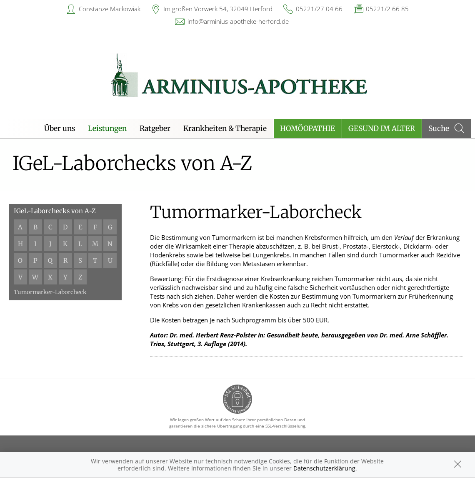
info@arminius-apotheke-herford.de (238, 21)
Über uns (59, 128)
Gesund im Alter (381, 128)
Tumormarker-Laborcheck (50, 292)
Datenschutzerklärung (324, 468)
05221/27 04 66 (319, 9)
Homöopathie (307, 128)
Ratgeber (155, 128)
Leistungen (107, 128)
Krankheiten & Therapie (225, 128)
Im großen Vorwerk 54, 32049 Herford (217, 9)
